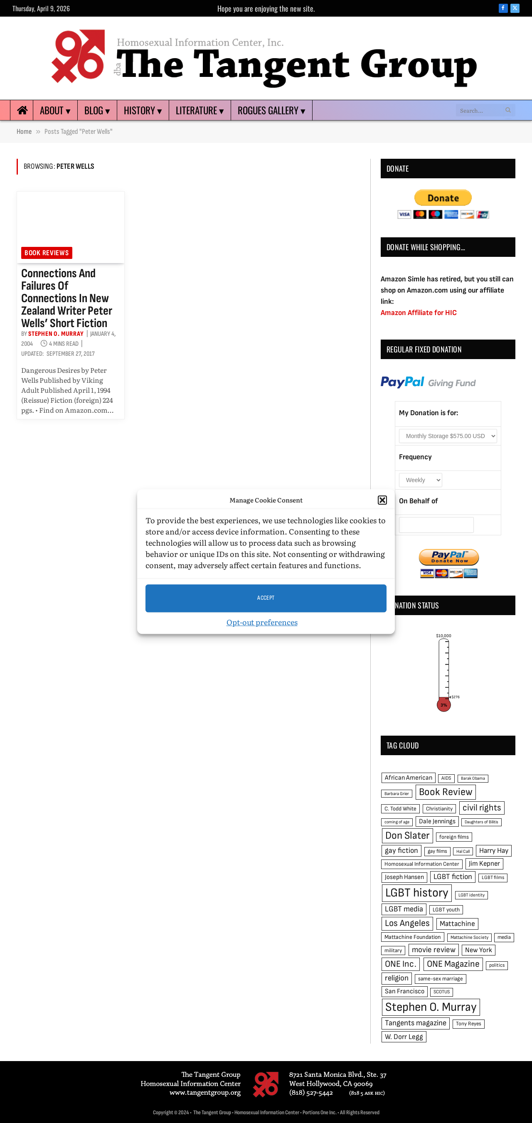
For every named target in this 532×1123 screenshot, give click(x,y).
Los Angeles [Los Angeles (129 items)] (407, 923)
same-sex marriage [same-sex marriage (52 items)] (440, 978)
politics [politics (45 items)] (497, 965)
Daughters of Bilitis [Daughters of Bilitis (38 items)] (481, 822)
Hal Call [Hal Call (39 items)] (463, 851)
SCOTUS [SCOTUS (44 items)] (441, 992)
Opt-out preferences (262, 622)
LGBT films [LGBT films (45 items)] (493, 877)
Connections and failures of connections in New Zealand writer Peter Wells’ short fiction (66, 298)
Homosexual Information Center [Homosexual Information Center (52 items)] (421, 864)
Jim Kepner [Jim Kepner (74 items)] (484, 863)
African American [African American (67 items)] (408, 778)
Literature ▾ (200, 110)
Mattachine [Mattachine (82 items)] (457, 923)
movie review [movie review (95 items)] (434, 950)
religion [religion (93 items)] (397, 978)
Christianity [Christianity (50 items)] (439, 808)
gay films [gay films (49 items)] (437, 851)
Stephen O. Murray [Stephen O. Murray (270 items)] (431, 1007)
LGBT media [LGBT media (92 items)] (404, 909)
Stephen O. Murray (56, 334)
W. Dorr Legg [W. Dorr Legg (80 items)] (404, 1036)
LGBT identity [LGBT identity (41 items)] (471, 895)
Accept (266, 598)
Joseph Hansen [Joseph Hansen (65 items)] (404, 877)
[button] (382, 500)
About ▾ (55, 110)
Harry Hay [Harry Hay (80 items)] (493, 850)
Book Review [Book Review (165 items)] (446, 792)
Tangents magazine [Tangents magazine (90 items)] (415, 1023)
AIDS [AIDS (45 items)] (446, 778)
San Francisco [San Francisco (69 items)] (404, 991)
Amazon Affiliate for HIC (419, 312)
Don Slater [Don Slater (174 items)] (407, 835)
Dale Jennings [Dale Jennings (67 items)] (437, 821)
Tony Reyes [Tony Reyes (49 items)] (468, 1023)
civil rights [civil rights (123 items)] (482, 807)
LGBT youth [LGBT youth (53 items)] (446, 909)
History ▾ (143, 110)
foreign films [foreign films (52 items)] (454, 837)
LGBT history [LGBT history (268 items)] (416, 893)
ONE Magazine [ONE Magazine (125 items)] (453, 964)
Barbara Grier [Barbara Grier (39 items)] (396, 793)
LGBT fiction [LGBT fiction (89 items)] (452, 877)
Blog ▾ (97, 110)
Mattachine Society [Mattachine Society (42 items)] (469, 937)
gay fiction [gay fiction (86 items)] (401, 850)
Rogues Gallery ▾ (271, 110)
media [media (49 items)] (504, 937)
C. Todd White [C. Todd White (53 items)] (400, 808)
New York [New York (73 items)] (478, 950)
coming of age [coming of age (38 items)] (396, 822)
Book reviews (47, 253)
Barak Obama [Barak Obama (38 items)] (473, 778)
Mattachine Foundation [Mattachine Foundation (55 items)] (412, 937)
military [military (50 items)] (393, 950)
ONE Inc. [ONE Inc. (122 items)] (400, 964)
